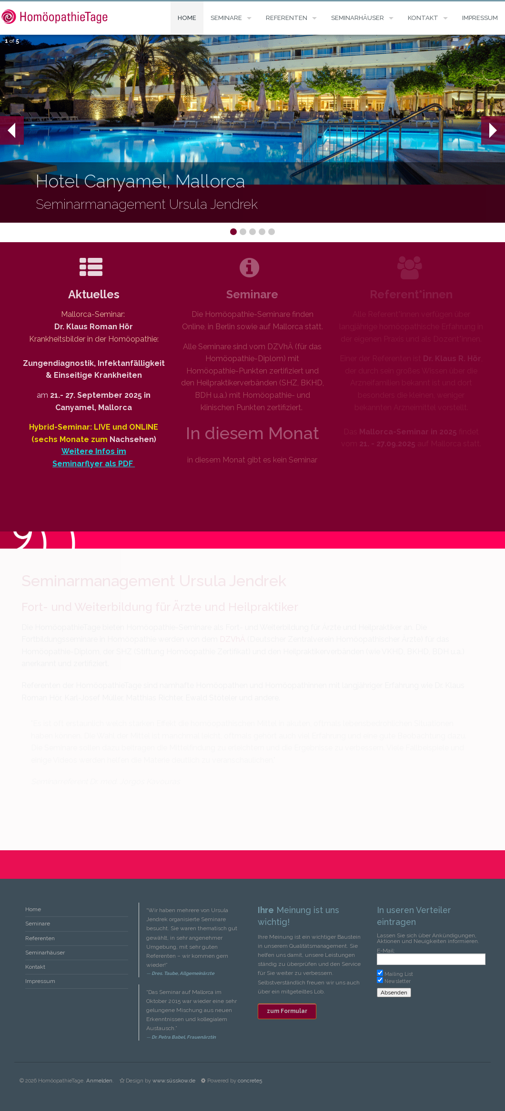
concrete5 (250, 1080)
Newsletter (397, 981)
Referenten (286, 17)
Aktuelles (94, 294)
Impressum (480, 17)
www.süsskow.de (173, 1080)
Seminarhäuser (357, 17)
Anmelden (99, 1080)
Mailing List (398, 974)
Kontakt (423, 17)
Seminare (226, 17)
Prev (7, 130)
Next (493, 130)
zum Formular (287, 1011)
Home (187, 17)
